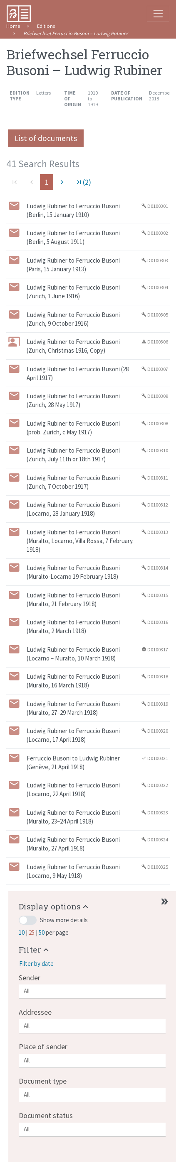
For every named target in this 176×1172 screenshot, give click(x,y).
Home (13, 26)
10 (22, 932)
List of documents (46, 138)
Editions (46, 26)
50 (42, 932)
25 (32, 932)
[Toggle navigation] (158, 14)
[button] (54, 906)
